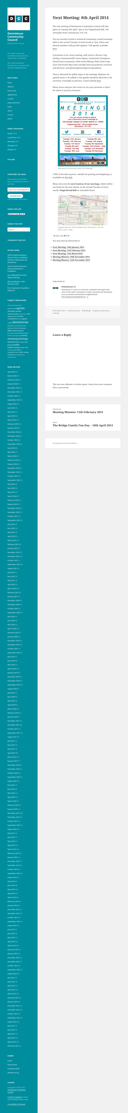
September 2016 (14, 777)
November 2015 (14, 817)
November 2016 (14, 769)
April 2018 (11, 705)
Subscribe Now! (15, 196)
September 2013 (14, 921)
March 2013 (12, 945)
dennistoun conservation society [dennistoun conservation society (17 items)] (17, 326)
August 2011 (12, 1022)
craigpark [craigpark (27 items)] (23, 319)
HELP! (10, 119)
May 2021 (11, 580)
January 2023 (13, 504)
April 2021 (11, 584)
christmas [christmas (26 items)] (20, 316)
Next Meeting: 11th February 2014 (69, 250)
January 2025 (13, 428)
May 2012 (11, 986)
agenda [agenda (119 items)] (20, 308)
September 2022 (14, 520)
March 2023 (12, 496)
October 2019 (13, 649)
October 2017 (13, 729)
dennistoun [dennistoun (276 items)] (20, 322)
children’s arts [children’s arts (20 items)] (12, 316)
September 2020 (14, 612)
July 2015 (11, 833)
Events (10, 133)
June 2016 (11, 789)
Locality (11, 99)
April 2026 (11, 372)
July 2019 (11, 657)
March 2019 (12, 669)
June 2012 (11, 982)
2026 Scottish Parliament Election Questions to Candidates (17, 268)
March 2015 (12, 849)
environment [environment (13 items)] (11, 333)
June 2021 (11, 576)
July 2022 (11, 524)
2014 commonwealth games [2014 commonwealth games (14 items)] (15, 305)
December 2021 (14, 552)
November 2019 (14, 645)
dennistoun (105, 311)
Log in (10, 1061)
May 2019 (11, 665)
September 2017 (14, 733)
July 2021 (11, 572)
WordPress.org (13, 1073)
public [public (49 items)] (17, 344)
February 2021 (13, 592)
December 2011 (14, 1006)
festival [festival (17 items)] (17, 333)
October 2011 (13, 1014)
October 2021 (13, 560)
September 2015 (14, 825)
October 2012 (13, 966)
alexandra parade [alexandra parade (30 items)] (14, 311)
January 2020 (13, 637)
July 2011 (11, 1026)
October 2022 (13, 516)
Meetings (11, 141)
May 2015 (11, 841)
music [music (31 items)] (17, 342)
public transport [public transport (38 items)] (14, 347)
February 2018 (13, 713)
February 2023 (13, 500)
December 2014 (14, 861)
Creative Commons (15, 1097)
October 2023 (13, 476)
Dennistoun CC (74, 311)
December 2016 (14, 765)
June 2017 (11, 745)
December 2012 (14, 958)
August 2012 (12, 974)
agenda (97, 311)
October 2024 (13, 440)
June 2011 (11, 1030)
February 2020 (13, 633)
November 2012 (14, 962)
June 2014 (11, 885)
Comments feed (13, 1069)
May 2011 (11, 1034)
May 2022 (11, 532)
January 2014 (13, 905)
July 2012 (11, 978)
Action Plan (12, 91)
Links (10, 107)
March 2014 (12, 897)
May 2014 (11, 889)
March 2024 (12, 456)
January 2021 (13, 596)
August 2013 (12, 925)
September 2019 (14, 653)
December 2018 (14, 677)
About (10, 111)
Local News (12, 137)
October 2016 (13, 773)
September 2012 (14, 970)
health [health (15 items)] (9, 335)
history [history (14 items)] (13, 335)
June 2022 (11, 528)
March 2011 (12, 1042)
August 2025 (12, 404)
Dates (10, 83)
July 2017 (11, 741)
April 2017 (11, 753)
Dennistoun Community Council (15, 36)
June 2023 (11, 488)
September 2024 (14, 444)
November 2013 (14, 913)
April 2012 (11, 990)
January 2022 (13, 548)
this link (68, 177)
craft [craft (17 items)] (18, 319)
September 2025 (14, 400)
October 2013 (13, 917)
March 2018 (12, 709)
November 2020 (14, 604)
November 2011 (14, 1010)
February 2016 (13, 805)
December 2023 (14, 468)
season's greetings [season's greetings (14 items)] (12, 350)
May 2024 (11, 452)
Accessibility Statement (16, 1104)
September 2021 (14, 564)
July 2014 (11, 881)
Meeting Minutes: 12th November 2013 (71, 260)
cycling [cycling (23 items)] (10, 323)
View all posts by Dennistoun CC (74, 297)
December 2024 (14, 432)
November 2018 (14, 681)
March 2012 (12, 994)
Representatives (14, 103)
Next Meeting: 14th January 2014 (68, 247)
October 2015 (13, 821)
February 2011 (13, 1046)
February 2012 (13, 998)
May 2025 (11, 412)
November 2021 (14, 556)
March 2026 (12, 376)
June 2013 (11, 933)
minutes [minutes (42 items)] (11, 342)
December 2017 (14, 721)
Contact (10, 115)
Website (11, 149)
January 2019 (13, 673)
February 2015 (13, 853)
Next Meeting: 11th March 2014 (68, 253)
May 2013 (11, 937)
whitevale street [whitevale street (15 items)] (12, 357)
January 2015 (13, 857)
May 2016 (11, 793)
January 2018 (13, 717)
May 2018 (11, 701)
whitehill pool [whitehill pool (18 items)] (12, 355)
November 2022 (14, 512)
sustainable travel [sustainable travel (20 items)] (13, 352)
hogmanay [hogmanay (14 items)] (18, 335)
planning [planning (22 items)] (11, 345)
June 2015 (11, 837)
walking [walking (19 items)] (26, 352)
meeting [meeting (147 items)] (12, 338)
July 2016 (11, 785)
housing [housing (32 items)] (24, 335)
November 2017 (14, 725)
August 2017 (12, 737)
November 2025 (14, 392)
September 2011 (14, 1018)
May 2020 (11, 625)
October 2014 (13, 869)
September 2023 (14, 480)
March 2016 (12, 801)
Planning (11, 145)
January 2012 (13, 1002)
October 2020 (13, 608)
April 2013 (11, 941)
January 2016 (13, 809)
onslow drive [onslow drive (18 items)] (24, 342)
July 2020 (11, 616)
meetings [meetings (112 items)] (23, 338)
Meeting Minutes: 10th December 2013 (71, 256)
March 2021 (12, 588)
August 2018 (12, 689)
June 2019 (11, 661)
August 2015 (12, 829)
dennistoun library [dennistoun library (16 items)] (13, 328)
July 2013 (11, 929)
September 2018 (14, 685)
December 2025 (14, 388)
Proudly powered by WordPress (65, 443)
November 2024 (14, 436)
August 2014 (12, 877)
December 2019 (14, 641)
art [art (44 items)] (28, 314)
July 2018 (11, 693)
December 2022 (14, 508)
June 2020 (11, 620)
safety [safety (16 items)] (26, 347)
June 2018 (11, 697)
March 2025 (12, 420)
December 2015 (14, 813)
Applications (12, 95)
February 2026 (13, 380)
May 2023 (11, 492)
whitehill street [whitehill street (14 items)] (20, 354)
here (55, 48)
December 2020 (14, 600)
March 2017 (12, 757)
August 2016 (12, 781)
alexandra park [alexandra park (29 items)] (13, 314)
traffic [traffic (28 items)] (21, 352)
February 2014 (13, 901)
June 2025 (11, 408)
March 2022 (12, 540)
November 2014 (14, 865)
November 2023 (14, 472)
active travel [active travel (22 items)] (12, 308)
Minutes (11, 87)
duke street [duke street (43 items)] (12, 330)
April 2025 (11, 416)
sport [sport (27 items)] (19, 350)
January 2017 (13, 761)
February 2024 (13, 460)
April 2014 (11, 893)
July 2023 (11, 484)
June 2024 (11, 448)
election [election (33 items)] (21, 331)
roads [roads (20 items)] (22, 347)
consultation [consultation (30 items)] (12, 319)
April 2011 (11, 1038)
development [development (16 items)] (22, 328)
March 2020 (12, 629)
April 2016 (11, 797)
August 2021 (12, 568)
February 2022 (13, 544)
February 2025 (13, 424)
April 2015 (11, 845)
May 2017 (11, 749)
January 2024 (13, 464)
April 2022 (11, 536)
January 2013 (13, 954)
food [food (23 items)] (20, 333)
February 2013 (13, 949)
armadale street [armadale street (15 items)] (23, 314)
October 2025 (13, 396)
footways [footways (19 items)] (25, 333)
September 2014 (14, 873)
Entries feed (12, 1065)
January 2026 (13, 384)
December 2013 (14, 909)
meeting (56, 313)
